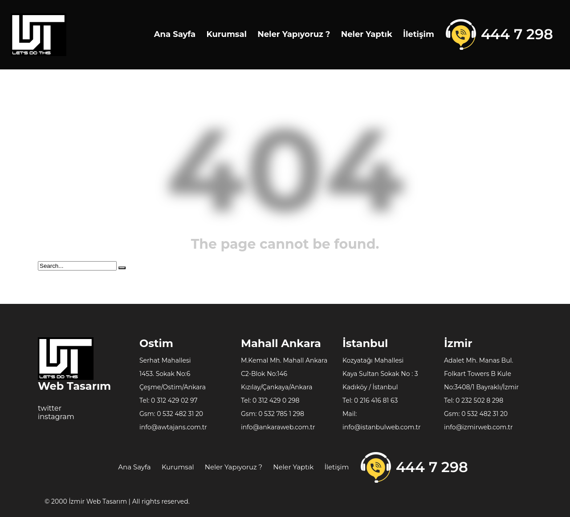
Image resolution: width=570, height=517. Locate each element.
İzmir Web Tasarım (98, 501)
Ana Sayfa (175, 34)
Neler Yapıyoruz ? (293, 34)
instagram (56, 416)
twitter (49, 408)
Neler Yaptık (366, 34)
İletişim (418, 34)
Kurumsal (226, 34)
